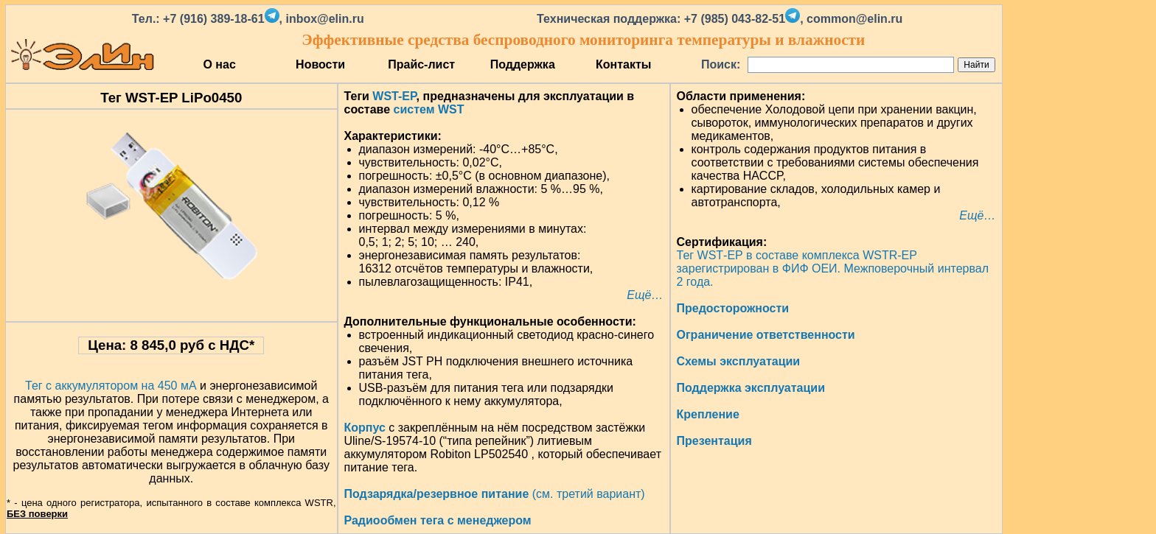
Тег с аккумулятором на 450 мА (111, 385)
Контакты (623, 64)
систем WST (429, 109)
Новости (320, 64)
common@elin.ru (854, 19)
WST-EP (394, 96)
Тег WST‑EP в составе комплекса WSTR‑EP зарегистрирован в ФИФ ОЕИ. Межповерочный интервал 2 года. (833, 268)
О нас (219, 64)
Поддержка (522, 64)
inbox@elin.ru (324, 19)
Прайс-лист (421, 64)
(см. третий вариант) (494, 494)
